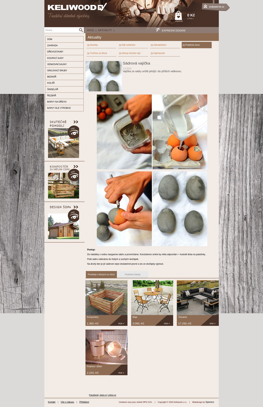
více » (121, 323)
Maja (135, 317)
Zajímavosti (159, 53)
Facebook (94, 395)
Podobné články (132, 274)
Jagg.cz (103, 395)
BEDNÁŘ (51, 76)
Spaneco (209, 402)
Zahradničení (160, 45)
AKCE (90, 30)
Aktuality (105, 30)
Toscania (182, 317)
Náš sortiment (128, 45)
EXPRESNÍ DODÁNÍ (173, 30)
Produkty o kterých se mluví (101, 274)
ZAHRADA (52, 45)
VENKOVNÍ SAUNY (57, 64)
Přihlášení (84, 402)
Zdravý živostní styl (131, 53)
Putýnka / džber (94, 366)
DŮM (49, 39)
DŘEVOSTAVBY (55, 51)
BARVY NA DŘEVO (57, 102)
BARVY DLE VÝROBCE (59, 108)
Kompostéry (93, 317)
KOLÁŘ (51, 83)
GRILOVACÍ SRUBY (57, 70)
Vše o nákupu (67, 402)
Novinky (94, 45)
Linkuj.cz (112, 395)
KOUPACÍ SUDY (55, 58)
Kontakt (52, 402)
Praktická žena (192, 45)
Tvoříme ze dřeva (98, 53)
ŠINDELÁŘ (52, 89)
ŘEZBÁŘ (51, 95)
